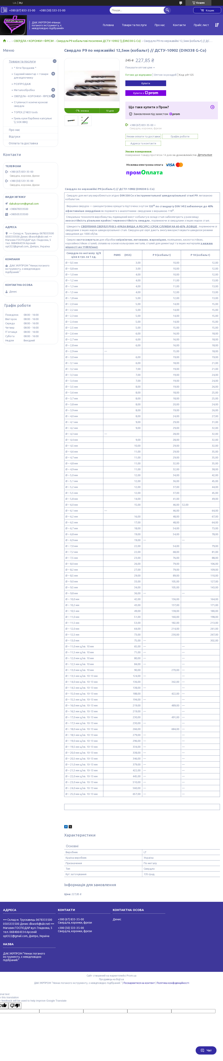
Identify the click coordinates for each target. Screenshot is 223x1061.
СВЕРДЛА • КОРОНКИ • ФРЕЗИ (34, 41)
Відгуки (14, 136)
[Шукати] (167, 10)
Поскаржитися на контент (139, 979)
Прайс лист (201, 25)
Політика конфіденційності (173, 979)
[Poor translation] (14, 1002)
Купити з (145, 93)
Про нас (160, 25)
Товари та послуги (134, 25)
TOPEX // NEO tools (26, 112)
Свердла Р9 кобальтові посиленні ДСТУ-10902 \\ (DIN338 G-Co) (98, 41)
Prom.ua (131, 972)
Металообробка (24, 90)
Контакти (179, 25)
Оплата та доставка (23, 143)
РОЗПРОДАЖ (22, 83)
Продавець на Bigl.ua (111, 975)
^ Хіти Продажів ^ (25, 67)
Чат (206, 1050)
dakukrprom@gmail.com (24, 203)
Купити (145, 83)
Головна (108, 25)
